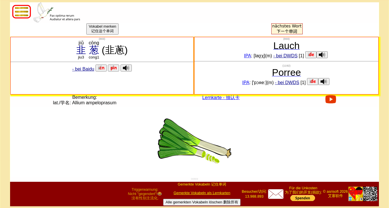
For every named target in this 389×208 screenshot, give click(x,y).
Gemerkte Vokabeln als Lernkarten (201, 193)
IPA (247, 55)
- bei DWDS (285, 55)
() (102, 38)
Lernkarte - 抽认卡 (221, 97)
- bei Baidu (83, 69)
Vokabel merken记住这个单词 (102, 28)
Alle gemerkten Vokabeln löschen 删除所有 (201, 202)
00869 (194, 178)
